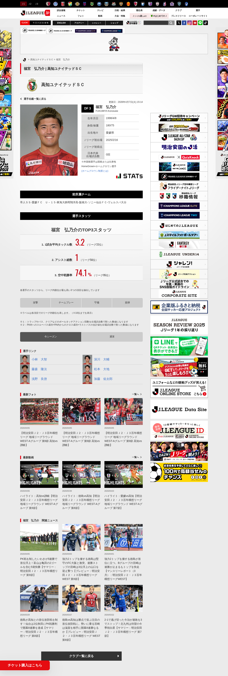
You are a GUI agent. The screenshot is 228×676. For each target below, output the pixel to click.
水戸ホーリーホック (55, 4)
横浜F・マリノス (113, 4)
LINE (200, 22)
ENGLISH (61, 23)
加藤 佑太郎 (97, 379)
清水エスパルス (121, 4)
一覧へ (135, 394)
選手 (198, 10)
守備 (96, 302)
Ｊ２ (29, 3)
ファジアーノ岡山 (164, 4)
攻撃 (35, 302)
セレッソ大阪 (150, 4)
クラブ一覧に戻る (81, 656)
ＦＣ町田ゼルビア (99, 4)
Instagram (189, 22)
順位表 (139, 10)
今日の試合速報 (41, 23)
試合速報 (61, 10)
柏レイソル (77, 4)
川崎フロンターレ (106, 4)
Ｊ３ (36, 3)
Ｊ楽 (139, 16)
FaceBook (184, 22)
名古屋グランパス (128, 4)
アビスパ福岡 (179, 4)
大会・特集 (120, 16)
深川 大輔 (96, 359)
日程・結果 (120, 10)
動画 (100, 16)
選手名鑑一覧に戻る (35, 98)
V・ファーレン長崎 (186, 4)
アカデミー (79, 23)
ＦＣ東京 (84, 4)
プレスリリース (178, 16)
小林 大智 (33, 359)
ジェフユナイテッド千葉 (70, 4)
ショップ (114, 23)
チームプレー (66, 302)
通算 (112, 336)
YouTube (195, 22)
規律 (127, 302)
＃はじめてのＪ (159, 16)
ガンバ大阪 (142, 4)
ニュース (61, 16)
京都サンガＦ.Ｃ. (135, 4)
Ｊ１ (23, 3)
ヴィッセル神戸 (157, 4)
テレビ (100, 10)
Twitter (178, 22)
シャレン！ (97, 23)
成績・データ (159, 10)
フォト (81, 16)
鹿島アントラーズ (48, 4)
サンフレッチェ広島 (172, 4)
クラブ (178, 10)
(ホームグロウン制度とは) (94, 171)
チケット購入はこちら (25, 665)
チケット (80, 10)
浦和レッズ (62, 4)
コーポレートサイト (198, 16)
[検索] (171, 22)
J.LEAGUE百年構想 (133, 22)
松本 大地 (96, 369)
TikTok (205, 22)
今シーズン (50, 336)
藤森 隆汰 (33, 369)
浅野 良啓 (33, 379)
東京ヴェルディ (91, 4)
